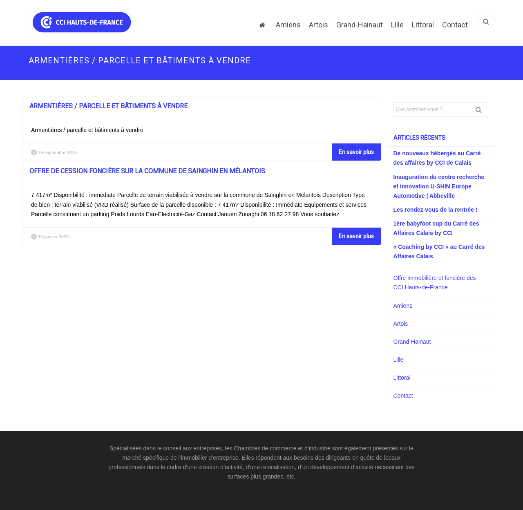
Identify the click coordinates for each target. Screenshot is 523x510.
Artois (318, 24)
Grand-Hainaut (359, 24)
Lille (397, 24)
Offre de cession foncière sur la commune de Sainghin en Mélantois (147, 171)
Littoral (423, 24)
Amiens (288, 24)
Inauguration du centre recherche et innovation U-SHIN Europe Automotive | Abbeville (439, 186)
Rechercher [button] (482, 109)
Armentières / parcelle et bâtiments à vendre (108, 106)
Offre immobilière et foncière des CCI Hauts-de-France (434, 283)
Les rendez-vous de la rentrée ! (435, 209)
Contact (455, 24)
